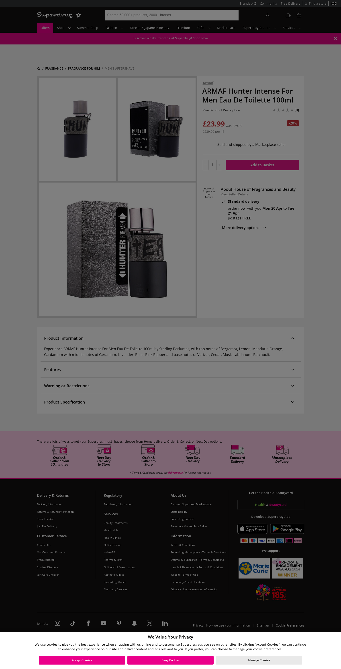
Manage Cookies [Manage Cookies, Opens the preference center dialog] (259, 660)
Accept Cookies (82, 660)
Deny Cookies (170, 660)
